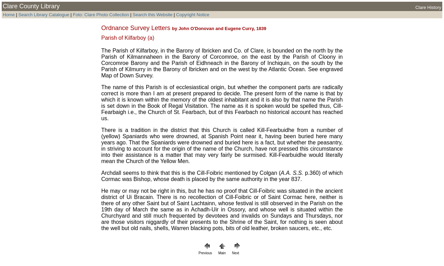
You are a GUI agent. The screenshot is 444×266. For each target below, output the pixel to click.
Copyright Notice (192, 14)
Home (9, 14)
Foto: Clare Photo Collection (101, 14)
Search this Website (151, 14)
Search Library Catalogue (43, 14)
